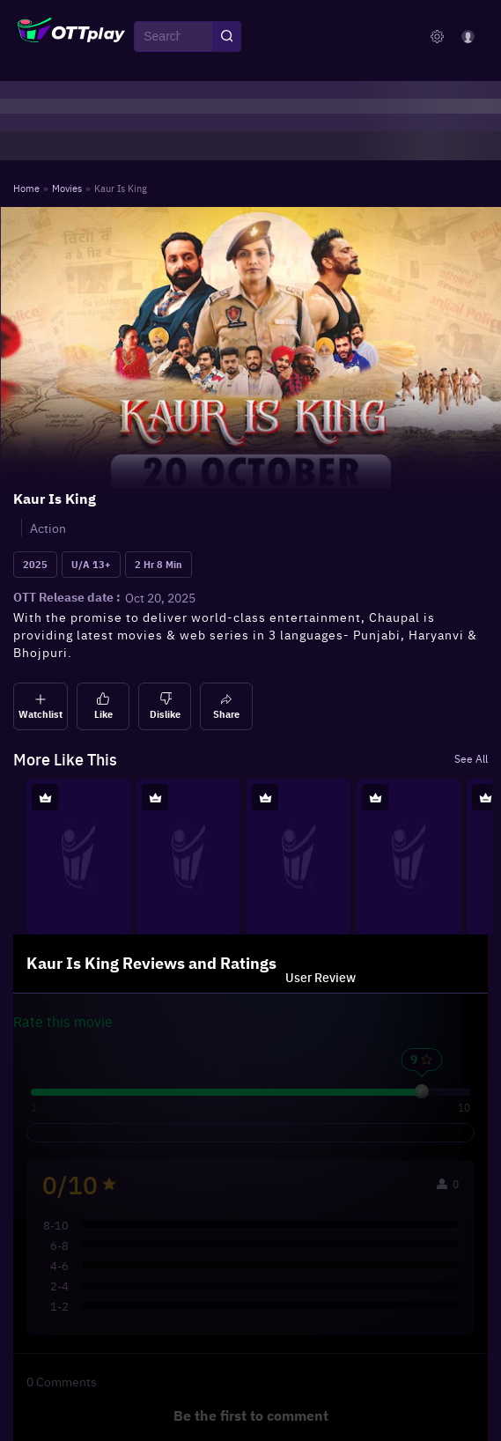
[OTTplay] (71, 37)
